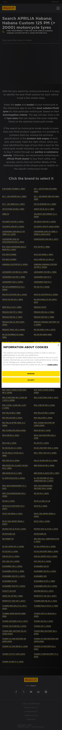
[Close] (58, 345)
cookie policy (52, 364)
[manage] (31, 373)
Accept (31, 380)
